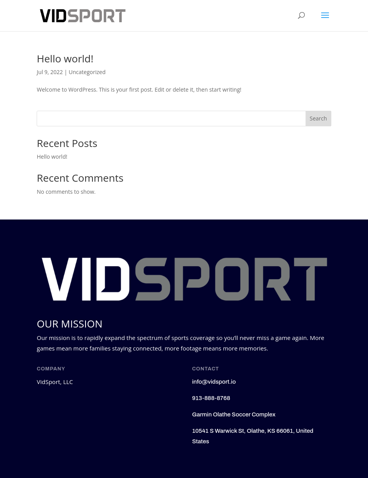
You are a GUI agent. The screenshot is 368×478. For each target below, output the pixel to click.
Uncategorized (87, 72)
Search (318, 118)
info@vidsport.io (214, 382)
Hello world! (65, 58)
